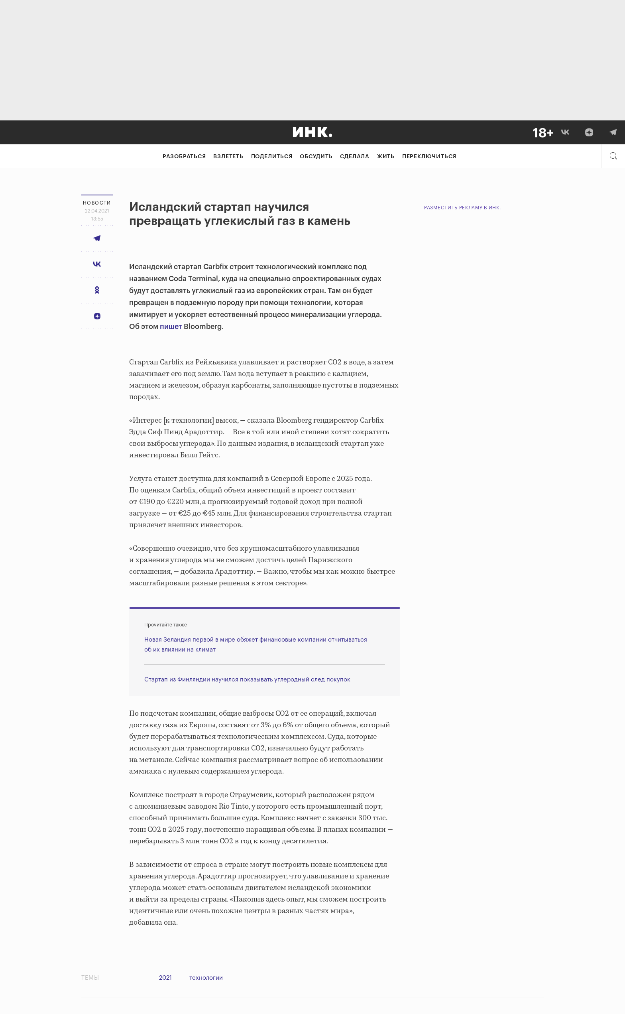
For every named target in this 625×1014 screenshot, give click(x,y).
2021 (165, 978)
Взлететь (228, 156)
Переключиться (429, 156)
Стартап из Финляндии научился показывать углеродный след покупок (247, 680)
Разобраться (184, 156)
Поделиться (272, 156)
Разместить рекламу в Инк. (462, 207)
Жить (386, 156)
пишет (171, 326)
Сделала (354, 156)
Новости (97, 203)
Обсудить (316, 156)
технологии (206, 978)
